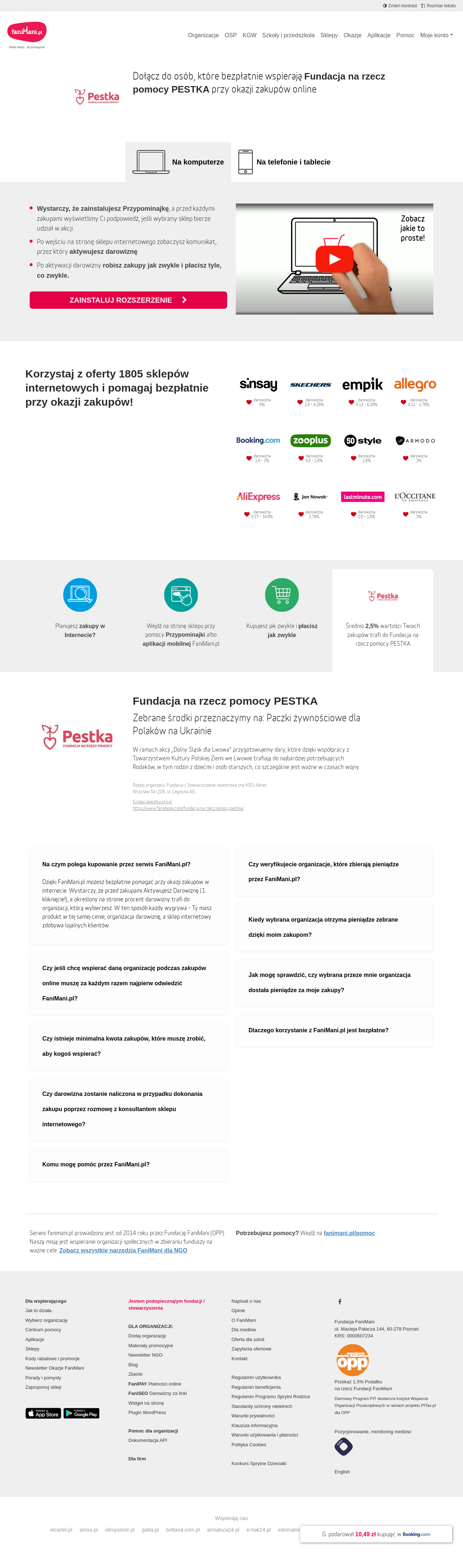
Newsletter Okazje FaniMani (54, 1368)
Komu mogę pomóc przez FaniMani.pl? (96, 1164)
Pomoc (405, 35)
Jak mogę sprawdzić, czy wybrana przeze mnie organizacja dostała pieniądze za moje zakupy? (330, 982)
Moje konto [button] (434, 35)
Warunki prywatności (253, 1415)
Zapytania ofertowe (252, 1349)
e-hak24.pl (259, 1530)
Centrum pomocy (43, 1329)
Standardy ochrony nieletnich (262, 1406)
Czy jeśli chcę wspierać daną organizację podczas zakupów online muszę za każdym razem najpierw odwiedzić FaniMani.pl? (124, 983)
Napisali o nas (246, 1301)
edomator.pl (291, 1530)
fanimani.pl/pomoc (349, 1233)
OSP (231, 35)
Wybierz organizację (46, 1320)
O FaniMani (244, 1320)
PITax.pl (428, 1405)
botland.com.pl (183, 1530)
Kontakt (239, 1358)
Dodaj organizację (147, 1336)
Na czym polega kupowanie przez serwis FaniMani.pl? (116, 864)
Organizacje (203, 35)
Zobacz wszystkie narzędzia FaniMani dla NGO (123, 1250)
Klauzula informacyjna (254, 1425)
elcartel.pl (61, 1530)
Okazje (353, 35)
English (342, 1471)
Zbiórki (135, 1374)
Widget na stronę (146, 1403)
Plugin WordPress (147, 1412)
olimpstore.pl (120, 1530)
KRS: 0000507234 (354, 1336)
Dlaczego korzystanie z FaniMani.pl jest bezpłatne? (319, 1030)
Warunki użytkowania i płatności (265, 1435)
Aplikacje (379, 35)
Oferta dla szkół (248, 1339)
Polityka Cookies (249, 1444)
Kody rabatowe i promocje (52, 1358)
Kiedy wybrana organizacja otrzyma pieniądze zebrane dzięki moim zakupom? (323, 927)
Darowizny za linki (157, 1393)
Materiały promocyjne (150, 1345)
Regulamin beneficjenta (256, 1387)
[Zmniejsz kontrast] (400, 6)
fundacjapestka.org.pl (152, 801)
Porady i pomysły (43, 1377)
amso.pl (89, 1530)
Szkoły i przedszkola (288, 35)
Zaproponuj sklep (43, 1387)
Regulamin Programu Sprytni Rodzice (271, 1396)
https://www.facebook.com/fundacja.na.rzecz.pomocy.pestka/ (188, 808)
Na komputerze (198, 162)
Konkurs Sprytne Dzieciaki (259, 1463)
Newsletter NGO (145, 1355)
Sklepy (329, 35)
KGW (249, 35)
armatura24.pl (223, 1530)
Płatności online (154, 1384)
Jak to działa (38, 1310)
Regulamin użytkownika (256, 1377)
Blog (133, 1364)
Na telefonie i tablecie (293, 162)
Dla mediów (244, 1329)
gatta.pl (150, 1530)
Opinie (238, 1310)
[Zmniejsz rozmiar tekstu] (438, 6)
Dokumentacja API (147, 1440)
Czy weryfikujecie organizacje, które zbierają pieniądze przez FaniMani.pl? (324, 872)
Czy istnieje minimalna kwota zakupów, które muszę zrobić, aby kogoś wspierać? (123, 1046)
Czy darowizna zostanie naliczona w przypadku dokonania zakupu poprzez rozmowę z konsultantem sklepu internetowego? (122, 1109)
